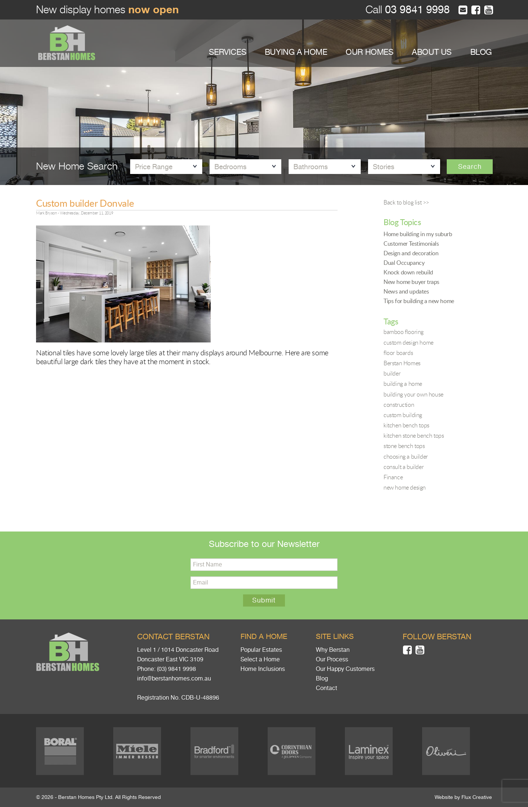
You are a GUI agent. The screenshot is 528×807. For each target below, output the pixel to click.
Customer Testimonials (411, 243)
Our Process (332, 659)
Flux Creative (476, 797)
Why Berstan (333, 650)
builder (391, 373)
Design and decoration (411, 253)
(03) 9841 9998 (176, 669)
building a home (402, 384)
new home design (404, 487)
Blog (322, 678)
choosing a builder (405, 456)
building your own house (413, 394)
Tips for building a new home (418, 301)
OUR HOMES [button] (369, 52)
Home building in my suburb (417, 234)
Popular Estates (261, 650)
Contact (326, 688)
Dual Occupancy (403, 263)
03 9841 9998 (416, 10)
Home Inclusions (262, 669)
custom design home (408, 342)
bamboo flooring (403, 332)
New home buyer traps (411, 282)
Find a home (263, 636)
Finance (393, 477)
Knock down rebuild (408, 272)
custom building (402, 415)
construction (398, 405)
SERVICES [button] (227, 52)
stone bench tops (404, 446)
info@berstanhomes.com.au (174, 678)
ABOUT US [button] (432, 52)
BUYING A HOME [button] (296, 52)
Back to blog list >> (406, 202)
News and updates (406, 291)
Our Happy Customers (345, 669)
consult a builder (403, 467)
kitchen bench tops (406, 425)
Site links (335, 636)
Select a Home (260, 659)
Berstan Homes (402, 363)
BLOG (481, 52)
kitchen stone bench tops (413, 435)
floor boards (398, 353)
